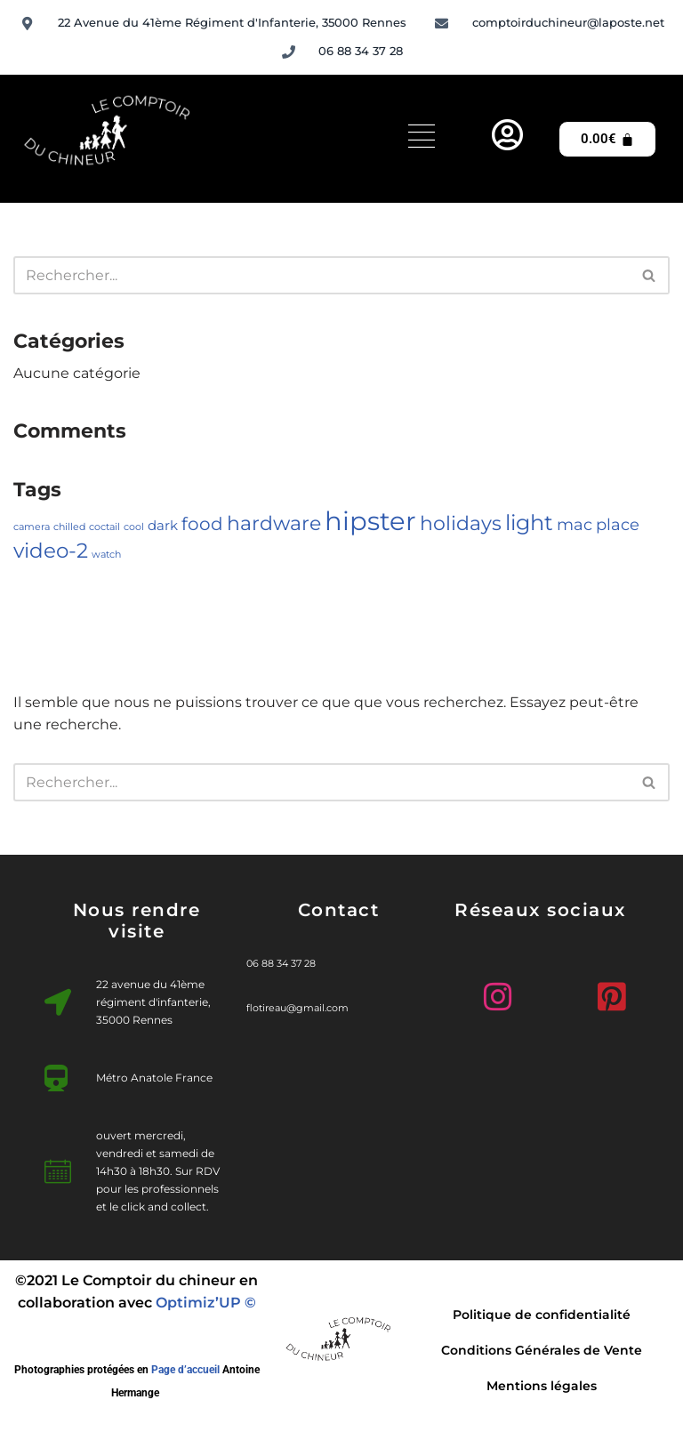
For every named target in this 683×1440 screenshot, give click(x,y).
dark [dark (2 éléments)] (163, 526)
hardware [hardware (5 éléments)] (274, 523)
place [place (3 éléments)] (617, 524)
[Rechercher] (321, 275)
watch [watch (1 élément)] (106, 554)
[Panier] (607, 139)
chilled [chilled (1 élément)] (69, 527)
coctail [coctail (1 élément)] (104, 527)
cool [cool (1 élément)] (134, 527)
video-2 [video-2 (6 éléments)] (50, 550)
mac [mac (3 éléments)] (574, 524)
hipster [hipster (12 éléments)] (370, 520)
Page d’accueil (185, 1370)
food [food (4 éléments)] (202, 524)
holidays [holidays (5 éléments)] (461, 523)
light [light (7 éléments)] (529, 522)
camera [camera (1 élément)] (31, 527)
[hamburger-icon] (421, 139)
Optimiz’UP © (206, 1302)
